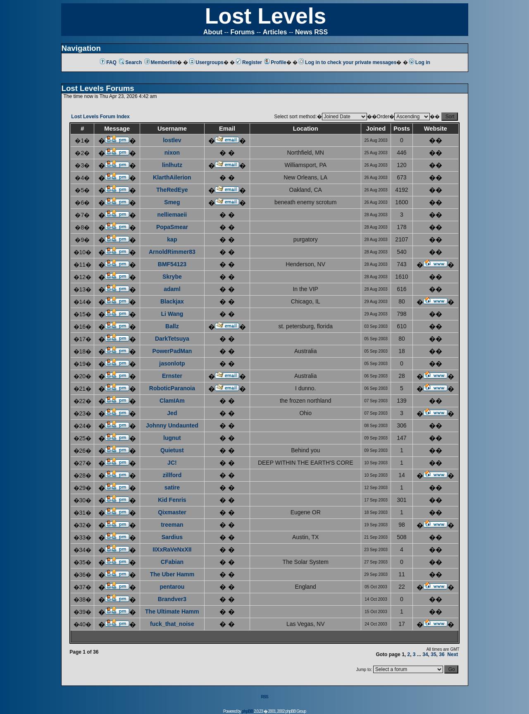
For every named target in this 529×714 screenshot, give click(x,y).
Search (130, 62)
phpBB (247, 711)
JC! (172, 462)
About (212, 32)
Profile (275, 62)
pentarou (172, 586)
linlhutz (172, 165)
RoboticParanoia (172, 388)
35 (433, 654)
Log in (419, 62)
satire (172, 487)
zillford (171, 475)
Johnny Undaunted (172, 425)
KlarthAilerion (172, 177)
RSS (264, 697)
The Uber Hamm (172, 574)
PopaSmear (172, 227)
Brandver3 (172, 599)
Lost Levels (265, 16)
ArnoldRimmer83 (172, 251)
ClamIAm (172, 400)
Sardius (172, 537)
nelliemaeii (172, 214)
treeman (172, 524)
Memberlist (161, 62)
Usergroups (206, 62)
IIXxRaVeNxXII (172, 549)
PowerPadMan (172, 351)
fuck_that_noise (172, 624)
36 (441, 654)
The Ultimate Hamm (172, 611)
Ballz (172, 326)
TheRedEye (172, 189)
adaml (172, 289)
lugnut (172, 438)
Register (249, 62)
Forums (243, 32)
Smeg (172, 202)
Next (452, 654)
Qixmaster (172, 512)
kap (172, 239)
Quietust (172, 450)
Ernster (172, 376)
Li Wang (172, 313)
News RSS (311, 32)
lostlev (172, 140)
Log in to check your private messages (347, 62)
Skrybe (172, 276)
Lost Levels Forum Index (100, 116)
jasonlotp (172, 363)
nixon (172, 152)
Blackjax (172, 301)
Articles (275, 32)
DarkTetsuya (172, 338)
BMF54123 (172, 264)
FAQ (108, 62)
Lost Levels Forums (98, 88)
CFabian (172, 562)
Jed (172, 413)
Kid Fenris (172, 500)
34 (425, 654)
